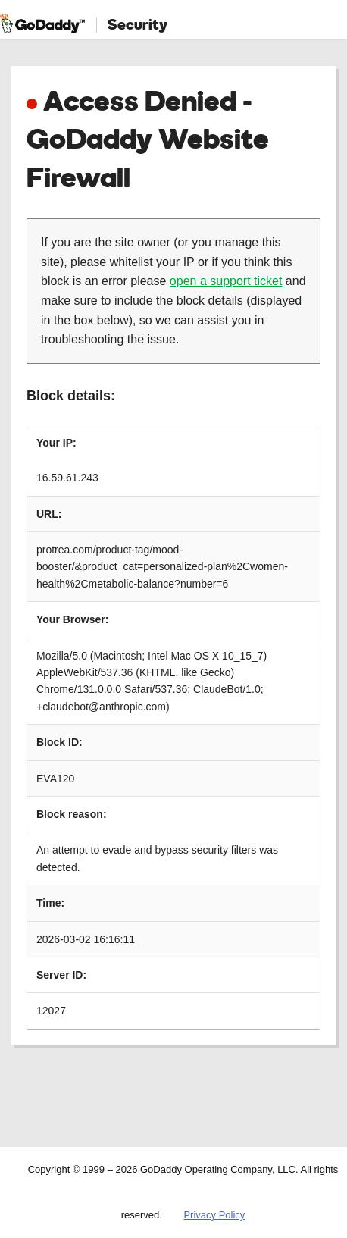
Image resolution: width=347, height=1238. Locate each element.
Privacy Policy (214, 1215)
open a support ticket (226, 280)
